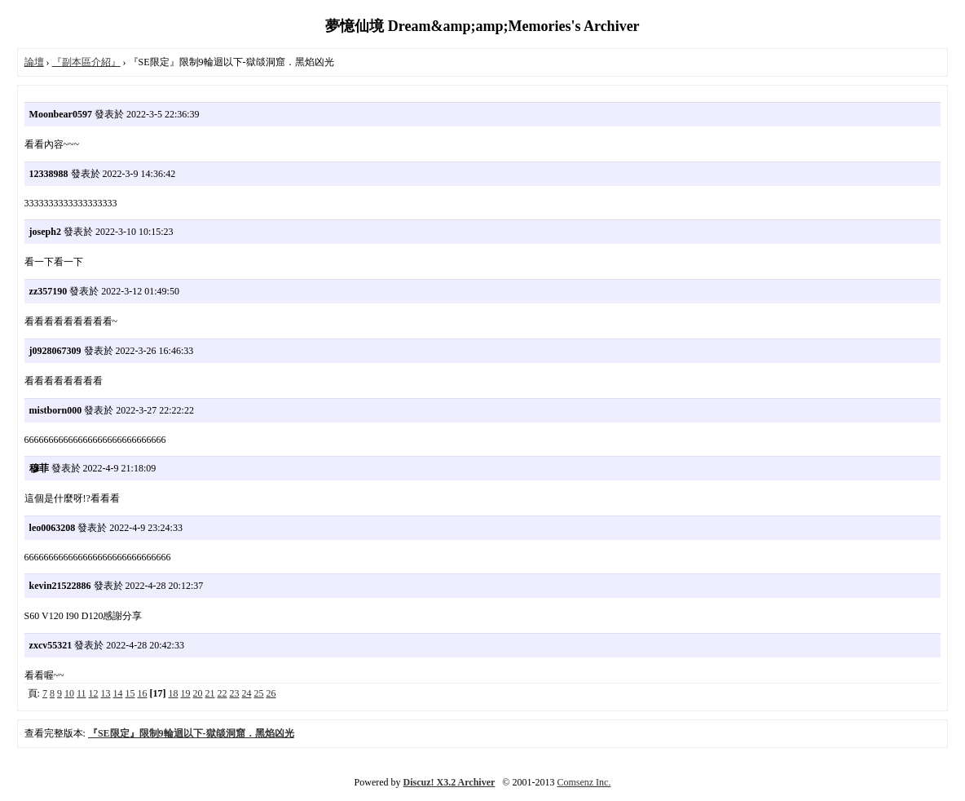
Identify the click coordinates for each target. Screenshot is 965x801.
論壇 (34, 62)
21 (210, 693)
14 (118, 693)
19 (186, 693)
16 (143, 693)
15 (130, 693)
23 (235, 693)
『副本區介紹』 (86, 62)
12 (94, 693)
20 (198, 693)
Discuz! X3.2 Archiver (449, 782)
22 (222, 693)
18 (173, 693)
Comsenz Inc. (583, 782)
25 (259, 693)
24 (247, 693)
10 (69, 693)
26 (271, 693)
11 (81, 693)
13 (106, 693)
